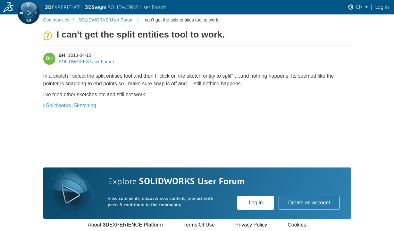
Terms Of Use (199, 224)
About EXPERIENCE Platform (125, 224)
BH (62, 55)
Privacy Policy (251, 224)
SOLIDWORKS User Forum (86, 61)
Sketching (85, 105)
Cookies (297, 224)
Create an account (309, 202)
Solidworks (58, 105)
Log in (256, 202)
